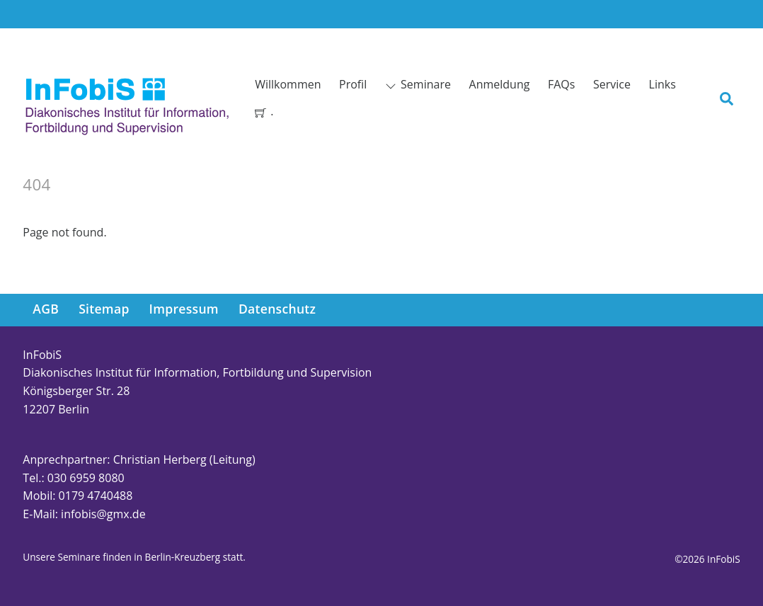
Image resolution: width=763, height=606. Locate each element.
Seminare (418, 84)
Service (612, 84)
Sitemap (104, 308)
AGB (46, 308)
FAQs (561, 84)
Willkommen (288, 84)
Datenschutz (277, 308)
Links (662, 84)
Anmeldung (499, 84)
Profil (353, 84)
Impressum (184, 308)
